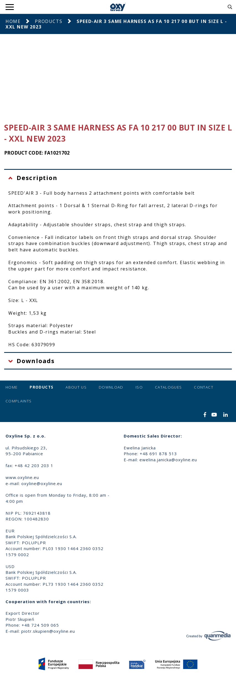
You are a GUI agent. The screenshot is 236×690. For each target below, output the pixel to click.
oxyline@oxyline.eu (41, 483)
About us (76, 387)
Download (111, 387)
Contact (203, 387)
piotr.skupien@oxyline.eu (48, 631)
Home (13, 21)
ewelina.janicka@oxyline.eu (168, 459)
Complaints (19, 401)
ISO (139, 387)
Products (48, 21)
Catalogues (168, 387)
